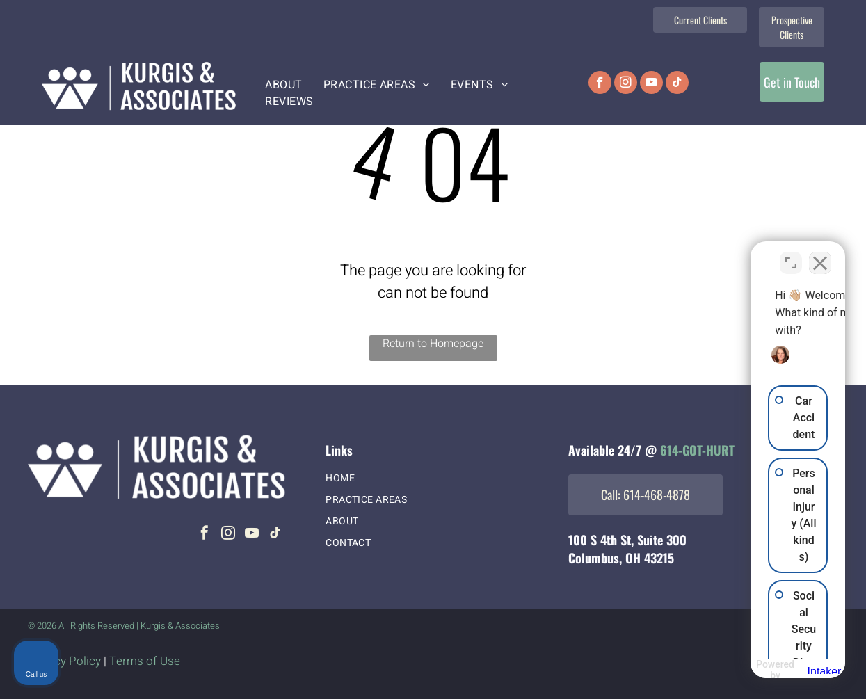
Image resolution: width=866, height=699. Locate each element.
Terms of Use (144, 661)
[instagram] (625, 84)
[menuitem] (283, 85)
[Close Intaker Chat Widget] (820, 254)
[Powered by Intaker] (747, 670)
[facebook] (599, 84)
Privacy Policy (64, 661)
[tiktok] (677, 84)
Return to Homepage (433, 343)
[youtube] (651, 84)
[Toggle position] (791, 254)
